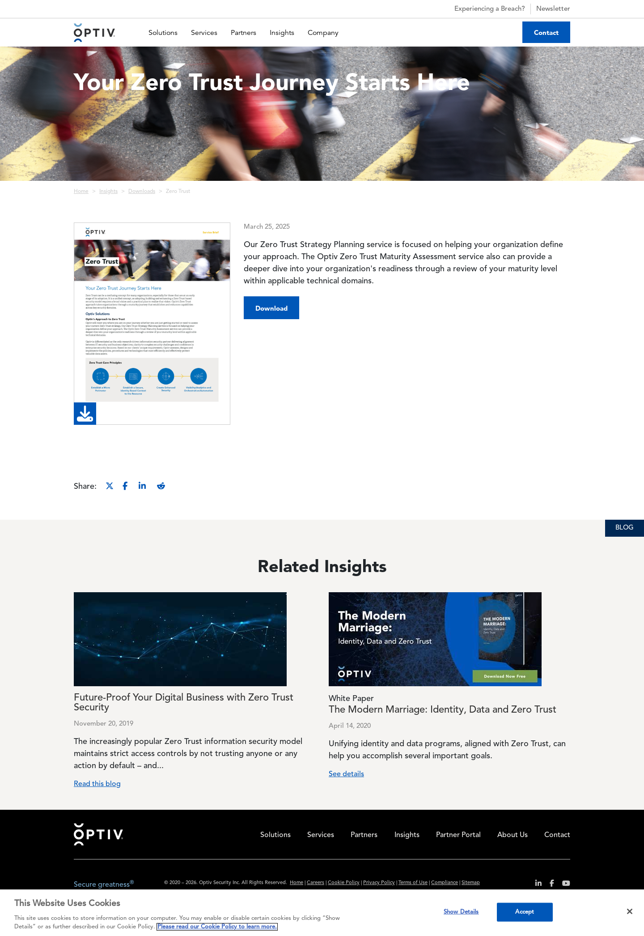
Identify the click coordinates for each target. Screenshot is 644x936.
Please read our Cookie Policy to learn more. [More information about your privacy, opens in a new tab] (217, 927)
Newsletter (553, 9)
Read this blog (97, 784)
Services (204, 32)
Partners (243, 32)
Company (323, 32)
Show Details (461, 912)
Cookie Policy (344, 882)
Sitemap (471, 882)
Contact (546, 32)
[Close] (630, 911)
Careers (315, 882)
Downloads (141, 191)
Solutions (163, 32)
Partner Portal (458, 835)
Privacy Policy (379, 882)
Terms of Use (413, 882)
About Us (512, 835)
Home (81, 191)
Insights (282, 32)
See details (346, 774)
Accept (524, 912)
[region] (322, 912)
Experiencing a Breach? (482, 8)
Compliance (444, 882)
